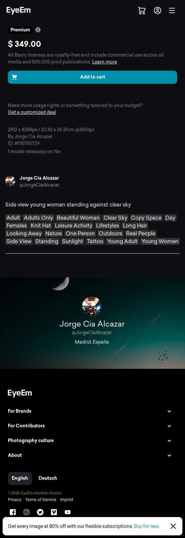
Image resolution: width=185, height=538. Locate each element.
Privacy (14, 499)
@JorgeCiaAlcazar (39, 185)
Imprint (66, 499)
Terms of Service (40, 499)
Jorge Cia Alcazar (39, 178)
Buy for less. (147, 526)
